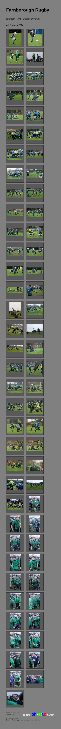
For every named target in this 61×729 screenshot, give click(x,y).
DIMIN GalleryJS (13, 720)
